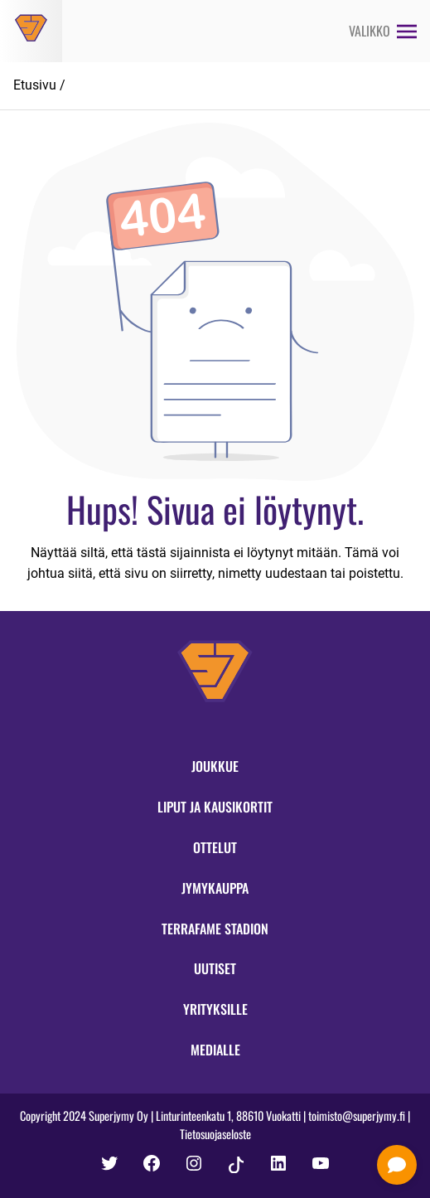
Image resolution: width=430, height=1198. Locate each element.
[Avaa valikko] (383, 31)
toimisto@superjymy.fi (356, 1115)
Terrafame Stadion (215, 929)
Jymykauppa (215, 888)
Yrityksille (215, 1009)
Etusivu (34, 85)
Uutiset (215, 968)
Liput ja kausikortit (215, 807)
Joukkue (215, 766)
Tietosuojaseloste (215, 1133)
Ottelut (215, 847)
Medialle (215, 1050)
